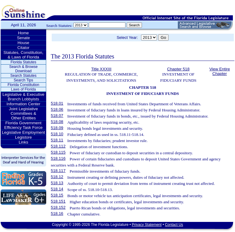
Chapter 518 (178, 69)
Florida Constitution (23, 85)
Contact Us (174, 225)
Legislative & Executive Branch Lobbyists (23, 96)
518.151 (58, 201)
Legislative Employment (23, 132)
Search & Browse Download (23, 69)
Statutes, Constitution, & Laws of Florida (23, 54)
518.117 (58, 170)
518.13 (57, 183)
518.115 (58, 152)
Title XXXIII (101, 69)
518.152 (58, 207)
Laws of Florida (23, 89)
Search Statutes (23, 75)
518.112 (58, 146)
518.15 (57, 195)
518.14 (57, 189)
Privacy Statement (147, 225)
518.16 (57, 213)
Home (23, 33)
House (23, 42)
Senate (23, 38)
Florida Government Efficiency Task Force (23, 125)
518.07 (57, 115)
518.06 (57, 109)
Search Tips (23, 80)
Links (23, 142)
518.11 (57, 140)
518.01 (57, 103)
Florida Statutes (23, 62)
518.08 (57, 121)
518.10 (57, 134)
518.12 (57, 176)
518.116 (58, 158)
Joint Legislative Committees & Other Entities (23, 113)
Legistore (23, 137)
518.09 (57, 127)
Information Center (23, 104)
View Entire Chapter (219, 71)
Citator (23, 47)
